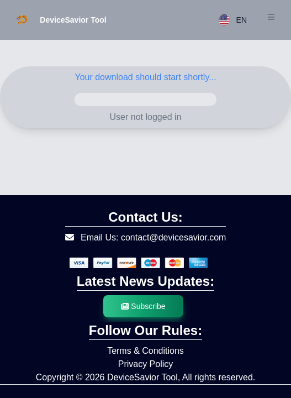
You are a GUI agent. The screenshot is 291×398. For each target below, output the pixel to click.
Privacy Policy (145, 364)
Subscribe (143, 306)
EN (233, 19)
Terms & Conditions (145, 350)
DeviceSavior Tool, (143, 377)
